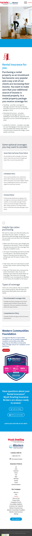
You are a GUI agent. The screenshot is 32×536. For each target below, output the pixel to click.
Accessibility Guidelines (16, 504)
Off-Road (16, 478)
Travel (16, 482)
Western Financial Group (16, 508)
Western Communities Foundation (16, 510)
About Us (16, 492)
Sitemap (16, 514)
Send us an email (16, 415)
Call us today (16, 409)
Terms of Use (16, 498)
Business (16, 471)
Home (16, 472)
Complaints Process (16, 502)
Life (16, 474)
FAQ (16, 494)
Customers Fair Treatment (16, 506)
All (16, 467)
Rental (16, 480)
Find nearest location (16, 459)
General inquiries (16, 484)
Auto (16, 469)
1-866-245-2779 (16, 456)
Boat (16, 476)
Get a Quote (16, 519)
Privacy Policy (16, 500)
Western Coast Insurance (16, 512)
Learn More (6, 350)
